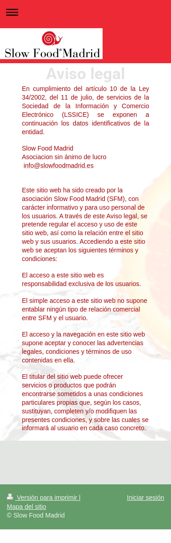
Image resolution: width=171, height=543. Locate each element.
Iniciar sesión (145, 497)
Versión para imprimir (43, 497)
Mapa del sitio (26, 506)
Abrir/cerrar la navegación (85, 12)
